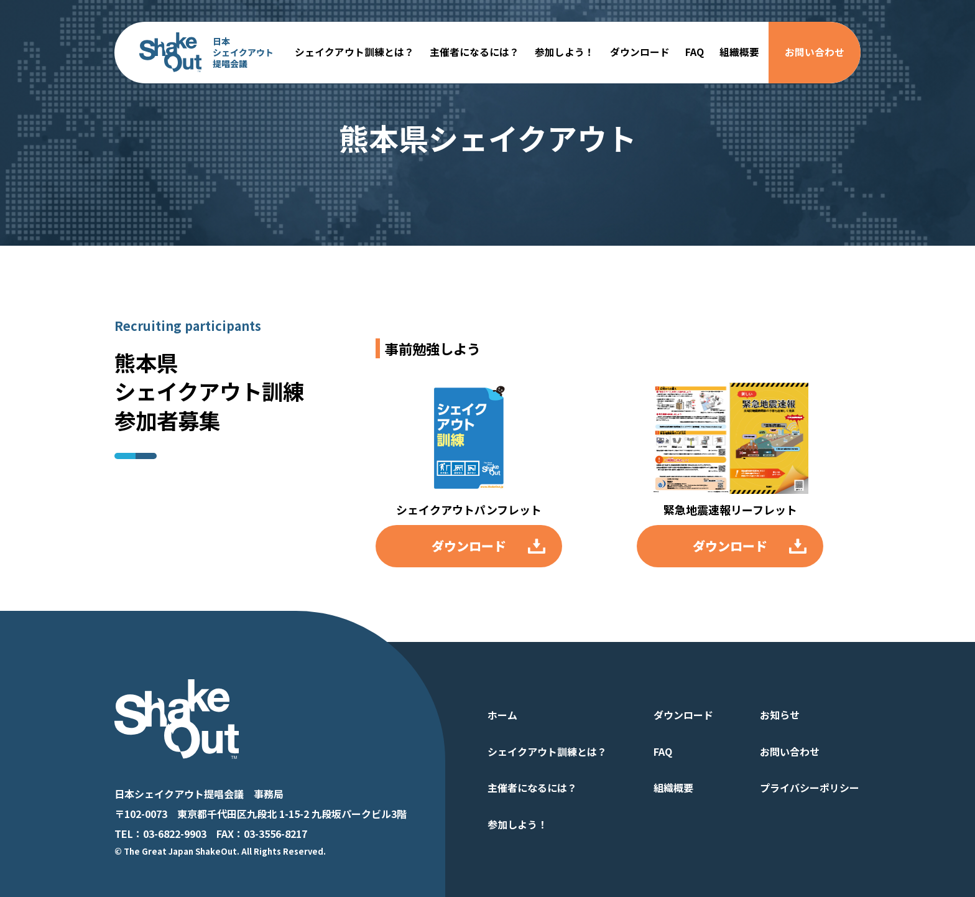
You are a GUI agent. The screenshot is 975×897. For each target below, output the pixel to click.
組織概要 (739, 52)
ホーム (502, 714)
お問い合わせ (814, 52)
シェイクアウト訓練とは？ (354, 52)
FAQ (694, 52)
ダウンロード (640, 52)
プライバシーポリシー (809, 787)
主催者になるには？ (474, 52)
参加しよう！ (564, 52)
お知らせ (780, 714)
